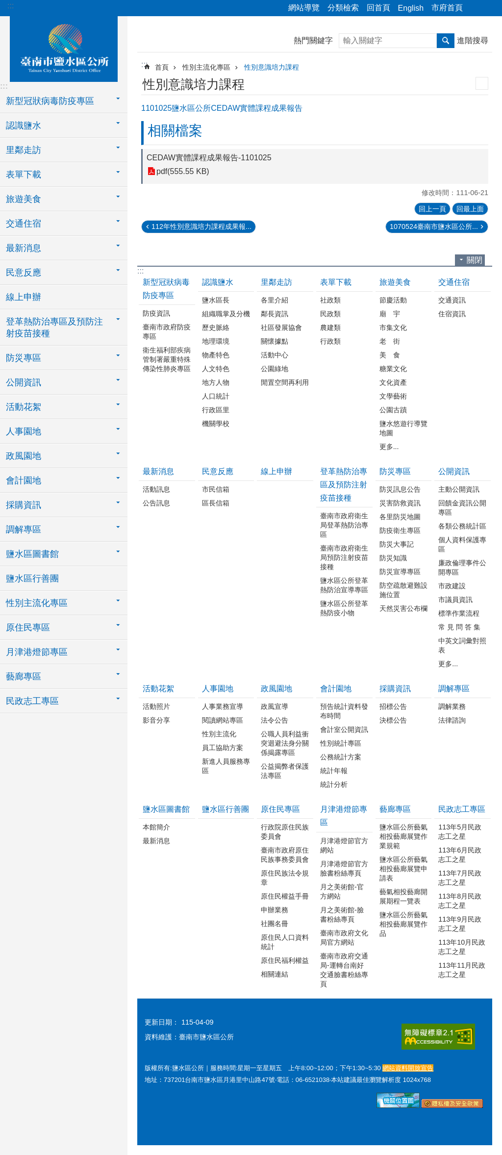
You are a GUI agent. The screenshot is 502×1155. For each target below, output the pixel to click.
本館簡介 (156, 827)
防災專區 (395, 471)
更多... (389, 447)
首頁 (162, 67)
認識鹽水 (217, 282)
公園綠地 (274, 369)
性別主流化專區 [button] (37, 603)
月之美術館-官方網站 (342, 891)
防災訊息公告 (400, 489)
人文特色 (215, 369)
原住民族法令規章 (285, 877)
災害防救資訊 (400, 503)
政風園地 (276, 688)
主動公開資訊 (458, 489)
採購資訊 (395, 688)
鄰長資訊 (274, 314)
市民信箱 (215, 489)
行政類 (330, 341)
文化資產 (393, 382)
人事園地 (217, 688)
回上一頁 (432, 209)
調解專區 (454, 688)
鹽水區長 (215, 300)
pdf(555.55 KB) (182, 171)
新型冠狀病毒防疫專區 (166, 289)
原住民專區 (280, 809)
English (411, 8)
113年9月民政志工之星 (459, 923)
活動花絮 (158, 688)
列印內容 (482, 83)
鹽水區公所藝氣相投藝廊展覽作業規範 (403, 836)
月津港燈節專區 (343, 816)
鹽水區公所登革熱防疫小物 (344, 608)
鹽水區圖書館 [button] (32, 554)
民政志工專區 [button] (32, 701)
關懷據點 (274, 341)
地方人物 (215, 382)
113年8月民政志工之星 (459, 900)
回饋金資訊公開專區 (462, 507)
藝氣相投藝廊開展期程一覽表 (403, 896)
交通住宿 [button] (23, 223)
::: (10, 5)
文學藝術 (393, 396)
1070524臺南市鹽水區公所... (434, 226)
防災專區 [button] (23, 358)
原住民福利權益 (285, 960)
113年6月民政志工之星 (459, 854)
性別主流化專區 (206, 67)
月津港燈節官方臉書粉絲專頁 (344, 868)
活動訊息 (156, 489)
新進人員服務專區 (226, 766)
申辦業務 (274, 910)
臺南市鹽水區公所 (64, 47)
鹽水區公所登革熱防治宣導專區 (344, 585)
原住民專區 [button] (28, 627)
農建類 (330, 327)
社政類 (330, 300)
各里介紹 (274, 300)
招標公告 (393, 706)
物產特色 (215, 355)
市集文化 (393, 327)
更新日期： (162, 1022)
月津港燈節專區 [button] (37, 652)
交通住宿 (454, 282)
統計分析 (334, 784)
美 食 (389, 355)
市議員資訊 (455, 599)
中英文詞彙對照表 (462, 645)
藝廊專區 (395, 809)
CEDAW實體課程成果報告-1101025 (209, 157)
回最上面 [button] (470, 209)
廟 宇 (389, 314)
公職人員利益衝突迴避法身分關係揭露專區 (285, 743)
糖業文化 (393, 369)
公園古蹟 (393, 410)
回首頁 (378, 7)
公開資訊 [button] (23, 382)
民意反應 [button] (23, 272)
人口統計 (215, 396)
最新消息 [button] (23, 248)
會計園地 (335, 688)
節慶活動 (393, 300)
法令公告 (274, 720)
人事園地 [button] (23, 431)
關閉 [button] (474, 260)
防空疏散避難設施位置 (403, 590)
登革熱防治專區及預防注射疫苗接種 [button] (54, 327)
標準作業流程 (458, 613)
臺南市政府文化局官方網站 (344, 937)
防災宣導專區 (400, 572)
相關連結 (274, 974)
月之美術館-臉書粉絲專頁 (342, 914)
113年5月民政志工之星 (459, 831)
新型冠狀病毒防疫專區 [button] (50, 101)
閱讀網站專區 (222, 720)
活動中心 (274, 355)
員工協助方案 (222, 748)
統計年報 (334, 771)
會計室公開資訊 (344, 729)
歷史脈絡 (215, 327)
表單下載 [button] (23, 174)
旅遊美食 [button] (23, 199)
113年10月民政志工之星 (461, 946)
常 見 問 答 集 (459, 627)
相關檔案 (175, 130)
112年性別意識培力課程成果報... (201, 226)
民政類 (330, 314)
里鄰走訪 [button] (23, 150)
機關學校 (215, 423)
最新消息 (158, 471)
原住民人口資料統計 (285, 942)
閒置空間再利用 (285, 382)
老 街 (389, 341)
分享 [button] (475, 8)
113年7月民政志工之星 (459, 877)
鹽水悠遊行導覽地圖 (403, 428)
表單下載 (335, 282)
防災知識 (393, 558)
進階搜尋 (472, 40)
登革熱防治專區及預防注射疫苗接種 (343, 484)
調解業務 (452, 706)
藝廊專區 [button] (23, 676)
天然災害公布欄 (403, 608)
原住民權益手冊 (285, 896)
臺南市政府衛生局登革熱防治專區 (344, 525)
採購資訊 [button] (23, 505)
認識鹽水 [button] (23, 125)
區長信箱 (215, 503)
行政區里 (215, 410)
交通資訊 (452, 300)
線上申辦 (23, 297)
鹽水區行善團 (32, 578)
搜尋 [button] (445, 40)
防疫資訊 (156, 313)
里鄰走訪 (276, 282)
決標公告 (393, 720)
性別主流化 (219, 734)
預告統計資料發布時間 (344, 711)
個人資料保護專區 (462, 544)
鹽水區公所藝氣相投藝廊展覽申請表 (403, 868)
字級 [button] (489, 8)
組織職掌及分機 (226, 314)
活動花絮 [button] (23, 407)
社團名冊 (274, 924)
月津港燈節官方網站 (344, 845)
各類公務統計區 (462, 526)
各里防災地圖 (400, 517)
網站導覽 (304, 7)
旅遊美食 (395, 282)
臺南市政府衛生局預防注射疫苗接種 (344, 557)
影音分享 (156, 720)
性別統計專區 (340, 743)
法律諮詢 (452, 720)
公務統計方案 (340, 757)
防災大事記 (396, 544)
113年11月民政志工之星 (461, 970)
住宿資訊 (452, 314)
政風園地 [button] (23, 456)
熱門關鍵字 (313, 40)
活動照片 (156, 706)
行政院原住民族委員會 (285, 831)
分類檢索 (343, 7)
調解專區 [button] (23, 529)
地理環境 (215, 341)
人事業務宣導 (222, 706)
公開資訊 (454, 471)
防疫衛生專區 (400, 530)
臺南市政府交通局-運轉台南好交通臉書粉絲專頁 (344, 970)
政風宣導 (274, 706)
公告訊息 (156, 503)
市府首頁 (447, 7)
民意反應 (217, 471)
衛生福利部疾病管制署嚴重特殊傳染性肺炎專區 (167, 359)
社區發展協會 (281, 327)
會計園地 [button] (23, 480)
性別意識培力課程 (271, 67)
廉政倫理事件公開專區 (462, 567)
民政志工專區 (461, 809)
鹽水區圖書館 (166, 809)
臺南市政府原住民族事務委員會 (285, 854)
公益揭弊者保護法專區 (285, 770)
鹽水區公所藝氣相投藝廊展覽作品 (403, 924)
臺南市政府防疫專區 (167, 331)
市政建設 (452, 586)
